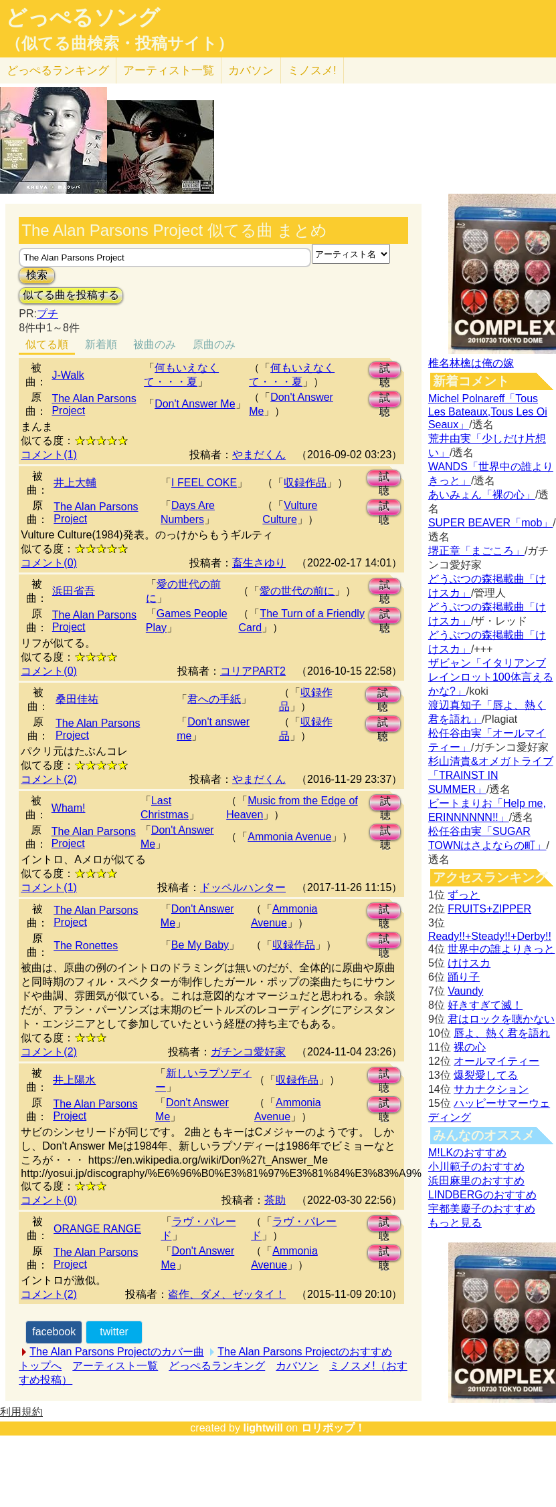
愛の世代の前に (297, 591)
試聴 (384, 370)
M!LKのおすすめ (467, 1152)
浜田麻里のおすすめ (476, 1180)
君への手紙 (214, 699)
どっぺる (58, 70)
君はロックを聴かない (501, 1019)
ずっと (464, 894)
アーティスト (168, 70)
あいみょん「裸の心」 (481, 494)
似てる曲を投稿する (71, 295)
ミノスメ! (312, 70)
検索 (37, 275)
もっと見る (455, 1222)
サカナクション (491, 1089)
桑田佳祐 (77, 699)
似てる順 (46, 344)
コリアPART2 (253, 671)
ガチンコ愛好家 (248, 1051)
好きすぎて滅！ (485, 1005)
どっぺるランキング (217, 1365)
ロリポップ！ (333, 1428)
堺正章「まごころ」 (476, 550)
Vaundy (465, 991)
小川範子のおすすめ (476, 1166)
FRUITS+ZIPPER (489, 908)
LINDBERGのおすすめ (482, 1194)
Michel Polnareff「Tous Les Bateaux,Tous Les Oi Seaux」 (487, 411)
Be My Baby (200, 945)
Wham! (69, 808)
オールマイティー (496, 1061)
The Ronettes (86, 945)
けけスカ (469, 963)
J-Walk (68, 375)
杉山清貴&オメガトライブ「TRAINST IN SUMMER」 (490, 775)
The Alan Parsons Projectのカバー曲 (116, 1351)
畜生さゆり (259, 562)
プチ (47, 313)
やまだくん (259, 454)
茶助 (275, 1200)
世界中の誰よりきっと (501, 949)
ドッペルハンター (243, 887)
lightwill (263, 1428)
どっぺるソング (82, 17)
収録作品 (305, 482)
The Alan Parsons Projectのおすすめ (304, 1351)
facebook (54, 1331)
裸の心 (470, 1047)
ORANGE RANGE (97, 1228)
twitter (114, 1331)
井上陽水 (74, 1079)
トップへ (40, 1365)
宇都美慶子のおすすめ (481, 1208)
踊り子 (464, 977)
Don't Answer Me (195, 403)
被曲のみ (154, 344)
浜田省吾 (73, 591)
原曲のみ (214, 344)
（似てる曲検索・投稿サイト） (119, 43)
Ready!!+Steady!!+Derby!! (489, 936)
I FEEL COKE (204, 482)
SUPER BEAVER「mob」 (490, 522)
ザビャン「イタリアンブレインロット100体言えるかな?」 (490, 677)
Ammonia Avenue (289, 836)
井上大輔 (75, 482)
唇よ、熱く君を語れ (502, 1033)
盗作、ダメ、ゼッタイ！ (227, 1294)
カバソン (251, 70)
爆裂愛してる (486, 1075)
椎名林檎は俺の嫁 (471, 363)
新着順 (101, 344)
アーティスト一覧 (115, 1365)
